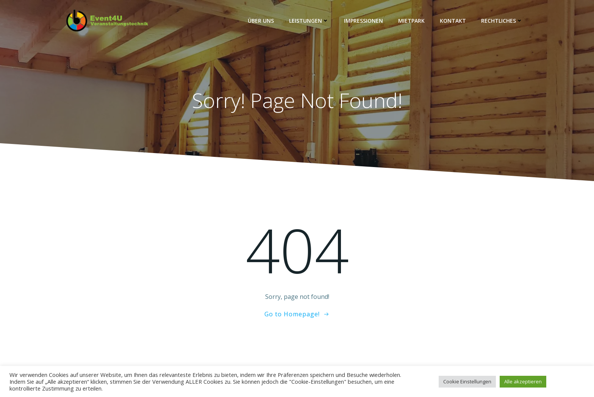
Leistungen (309, 20)
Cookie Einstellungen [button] (467, 381)
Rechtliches (502, 20)
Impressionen (363, 20)
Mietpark (411, 20)
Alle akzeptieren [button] (523, 381)
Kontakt (453, 20)
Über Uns (261, 20)
